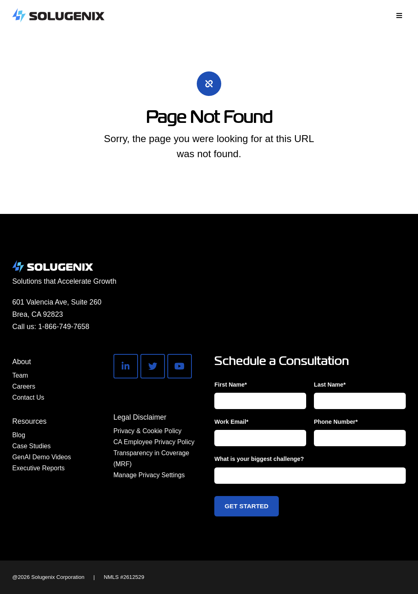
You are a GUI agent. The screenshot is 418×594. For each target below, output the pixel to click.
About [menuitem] (21, 362)
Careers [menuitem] (23, 386)
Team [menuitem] (20, 375)
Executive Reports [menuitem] (38, 468)
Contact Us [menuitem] (28, 397)
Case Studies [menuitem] (31, 446)
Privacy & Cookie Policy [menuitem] (147, 430)
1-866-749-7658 (63, 327)
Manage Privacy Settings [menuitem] (149, 475)
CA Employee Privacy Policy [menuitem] (154, 441)
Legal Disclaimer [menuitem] (140, 417)
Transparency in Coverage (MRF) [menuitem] (151, 458)
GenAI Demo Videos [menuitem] (41, 457)
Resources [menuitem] (29, 421)
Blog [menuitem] (18, 435)
